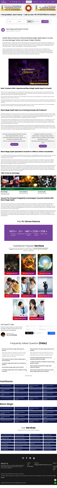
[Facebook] (26, 458)
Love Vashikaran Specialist (6, 435)
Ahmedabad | (24, 475)
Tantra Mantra (23, 192)
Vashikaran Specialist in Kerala (35, 389)
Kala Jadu (33, 443)
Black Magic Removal (35, 435)
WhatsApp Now (10, 189)
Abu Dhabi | (3, 475)
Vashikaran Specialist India (6, 385)
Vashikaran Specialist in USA (6, 397)
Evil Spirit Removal (47, 446)
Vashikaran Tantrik (5, 438)
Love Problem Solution (48, 438)
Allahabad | (39, 475)
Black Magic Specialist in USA (6, 420)
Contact (53, 1)
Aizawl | (28, 475)
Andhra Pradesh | (49, 475)
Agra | (20, 475)
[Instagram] (12, 1)
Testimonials (35, 1)
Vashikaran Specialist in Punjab (21, 393)
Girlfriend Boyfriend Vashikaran (21, 443)
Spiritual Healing (18, 449)
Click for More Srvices (5, 194)
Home (19, 1)
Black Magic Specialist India (6, 408)
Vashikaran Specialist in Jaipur (35, 393)
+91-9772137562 (11, 335)
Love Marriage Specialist (6, 440)
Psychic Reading (4, 446)
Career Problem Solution (36, 440)
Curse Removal (4, 449)
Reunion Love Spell (47, 449)
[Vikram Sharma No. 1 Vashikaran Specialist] (11, 8)
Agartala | (17, 475)
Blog (41, 1)
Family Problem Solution (35, 438)
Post (44, 1)
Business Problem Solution (20, 440)
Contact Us (17, 30)
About (23, 1)
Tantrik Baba (33, 449)
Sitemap (24, 482)
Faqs (48, 1)
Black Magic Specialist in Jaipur (35, 416)
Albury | (35, 475)
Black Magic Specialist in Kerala (35, 412)
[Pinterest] (30, 458)
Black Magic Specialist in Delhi (21, 408)
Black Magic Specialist (19, 435)
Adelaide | (8, 475)
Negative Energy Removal (36, 446)
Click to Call (14, 144)
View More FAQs (28, 375)
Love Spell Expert (4, 443)
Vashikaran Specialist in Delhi (20, 385)
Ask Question (12, 30)
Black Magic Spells (47, 435)
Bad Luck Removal (18, 446)
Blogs (7, 30)
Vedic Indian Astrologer (20, 438)
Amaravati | (44, 475)
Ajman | (32, 475)
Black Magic (4, 192)
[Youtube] (16, 1)
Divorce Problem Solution (49, 440)
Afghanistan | (12, 475)
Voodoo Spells (42, 192)
